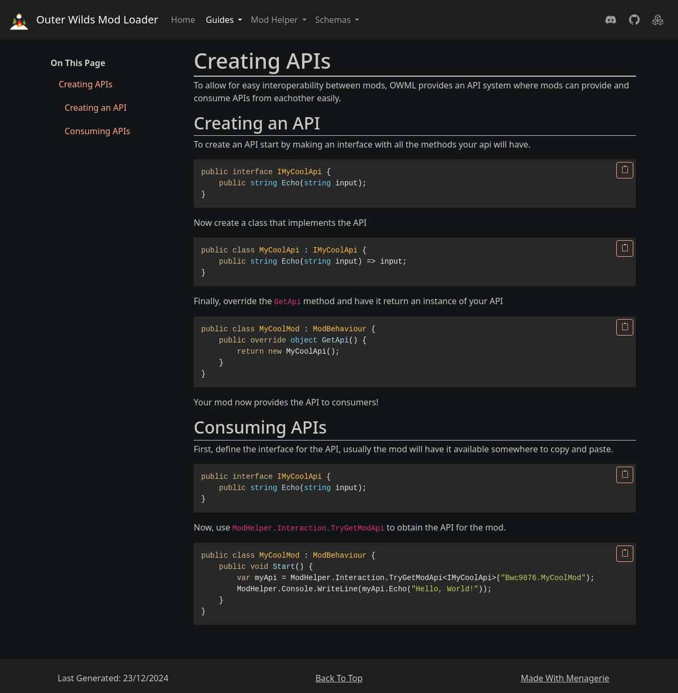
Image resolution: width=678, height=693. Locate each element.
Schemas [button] (334, 20)
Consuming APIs (97, 131)
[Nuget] (657, 19)
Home (183, 20)
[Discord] (611, 19)
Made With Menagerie (564, 678)
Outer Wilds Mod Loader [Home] (82, 19)
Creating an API (95, 107)
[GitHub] (634, 19)
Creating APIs (85, 84)
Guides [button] (221, 20)
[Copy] (624, 170)
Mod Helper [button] (275, 20)
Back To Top (339, 678)
